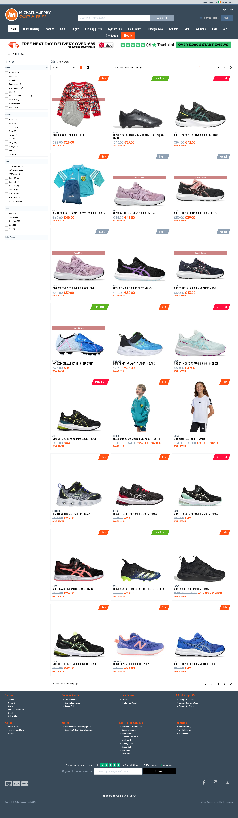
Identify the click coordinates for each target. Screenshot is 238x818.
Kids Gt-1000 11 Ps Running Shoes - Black (135, 514)
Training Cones (126, 743)
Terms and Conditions (14, 729)
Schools (173, 28)
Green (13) (13, 127)
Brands (9, 706)
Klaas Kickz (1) (15, 84)
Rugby (75, 28)
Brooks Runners (184, 729)
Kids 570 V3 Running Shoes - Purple (132, 664)
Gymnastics (115, 28)
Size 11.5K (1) (14, 182)
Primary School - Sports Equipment (76, 726)
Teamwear (125, 699)
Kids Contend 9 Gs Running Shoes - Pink (134, 213)
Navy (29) (13, 143)
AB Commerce (228, 802)
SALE (13, 28)
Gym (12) (12, 225)
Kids (214, 28)
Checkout (227, 18)
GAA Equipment (126, 733)
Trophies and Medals (128, 702)
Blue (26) (12, 123)
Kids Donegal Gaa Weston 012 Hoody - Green (136, 438)
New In (128, 35)
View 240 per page (133, 67)
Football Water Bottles (129, 736)
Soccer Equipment (127, 729)
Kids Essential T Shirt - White (189, 438)
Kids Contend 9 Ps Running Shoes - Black (195, 213)
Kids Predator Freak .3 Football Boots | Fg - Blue (139, 589)
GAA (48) (13, 213)
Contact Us (213, 2)
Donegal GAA (155, 28)
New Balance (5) (16, 88)
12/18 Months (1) (16, 166)
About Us (9, 699)
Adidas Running (184, 726)
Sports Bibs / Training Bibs (131, 726)
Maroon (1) (13, 135)
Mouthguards (125, 740)
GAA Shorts (125, 750)
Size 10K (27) (14, 178)
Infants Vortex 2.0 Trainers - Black (71, 514)
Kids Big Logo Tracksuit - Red (68, 135)
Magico (209, 802)
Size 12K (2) (14, 190)
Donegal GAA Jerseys (186, 699)
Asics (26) (13, 76)
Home (205, 2)
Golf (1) (12, 229)
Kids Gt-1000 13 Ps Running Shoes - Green (196, 363)
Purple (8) (13, 154)
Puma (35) (13, 107)
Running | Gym (93, 28)
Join (231, 9)
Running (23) (14, 221)
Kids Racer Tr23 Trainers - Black (191, 589)
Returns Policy (69, 706)
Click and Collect (69, 699)
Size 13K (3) (14, 193)
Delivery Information (71, 702)
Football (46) (14, 217)
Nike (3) (12, 92)
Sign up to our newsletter (77, 771)
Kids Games (135, 28)
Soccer (50, 28)
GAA (62, 28)
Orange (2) (13, 146)
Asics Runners (183, 733)
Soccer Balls (125, 746)
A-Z (225, 28)
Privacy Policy (11, 726)
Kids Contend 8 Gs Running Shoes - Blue (195, 664)
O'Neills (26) (14, 100)
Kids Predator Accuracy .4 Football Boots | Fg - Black (138, 136)
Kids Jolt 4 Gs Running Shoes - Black (132, 288)
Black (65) (13, 119)
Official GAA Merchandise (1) (21, 96)
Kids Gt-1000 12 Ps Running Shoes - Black (74, 438)
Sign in (225, 9)
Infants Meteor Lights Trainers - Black (134, 363)
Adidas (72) (14, 72)
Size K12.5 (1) (14, 197)
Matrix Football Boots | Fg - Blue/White (73, 363)
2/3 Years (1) (14, 174)
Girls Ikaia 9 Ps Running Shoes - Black (72, 589)
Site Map (9, 733)
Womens (201, 28)
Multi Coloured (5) (16, 139)
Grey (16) (13, 131)
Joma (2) (13, 80)
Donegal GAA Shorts (185, 706)
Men (187, 28)
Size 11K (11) (14, 186)
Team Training (31, 28)
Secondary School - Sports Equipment (77, 729)
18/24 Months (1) (16, 170)
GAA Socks (125, 753)
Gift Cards (112, 35)
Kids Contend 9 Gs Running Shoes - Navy (195, 288)
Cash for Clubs (12, 716)
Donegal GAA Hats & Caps (187, 702)
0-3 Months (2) (15, 201)
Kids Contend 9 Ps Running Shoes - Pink (73, 288)
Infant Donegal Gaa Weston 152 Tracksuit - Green (78, 213)
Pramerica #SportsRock (15, 709)
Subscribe (159, 771)
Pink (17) (12, 150)
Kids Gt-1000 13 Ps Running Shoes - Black (196, 135)
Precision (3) (14, 104)
